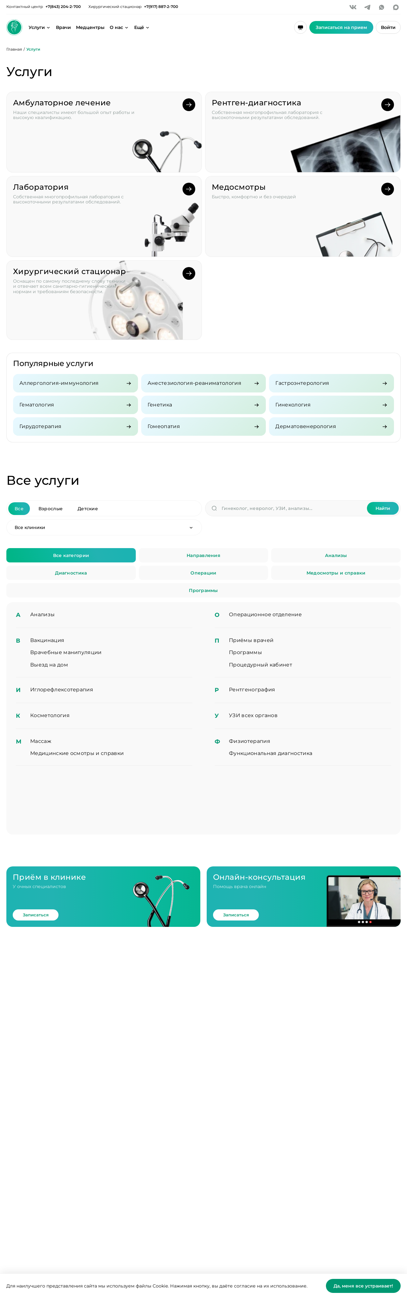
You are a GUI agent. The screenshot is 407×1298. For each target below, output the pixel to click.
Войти (388, 27)
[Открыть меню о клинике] (119, 27)
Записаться (36, 914)
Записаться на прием (341, 27)
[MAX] (396, 7)
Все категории (71, 555)
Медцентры (90, 27)
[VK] (353, 7)
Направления (203, 555)
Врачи (63, 27)
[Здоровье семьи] (14, 27)
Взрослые (50, 508)
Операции (203, 573)
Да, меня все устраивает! (363, 1286)
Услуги (37, 27)
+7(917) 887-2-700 (161, 7)
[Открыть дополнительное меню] (142, 27)
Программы (203, 590)
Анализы (336, 555)
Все (19, 508)
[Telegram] (367, 7)
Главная (14, 49)
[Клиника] (104, 527)
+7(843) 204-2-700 (63, 7)
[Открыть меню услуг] (48, 27)
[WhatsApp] (381, 7)
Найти (383, 508)
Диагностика (71, 573)
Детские (88, 508)
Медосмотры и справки (336, 573)
